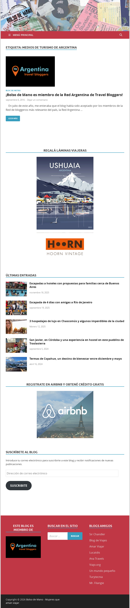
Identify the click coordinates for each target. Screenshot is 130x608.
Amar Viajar (96, 546)
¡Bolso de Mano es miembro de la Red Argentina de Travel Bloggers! (64, 94)
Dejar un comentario (37, 99)
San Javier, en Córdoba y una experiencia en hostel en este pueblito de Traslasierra (76, 341)
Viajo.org (95, 565)
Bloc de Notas (13, 90)
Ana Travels (96, 558)
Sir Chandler (97, 534)
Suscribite (18, 485)
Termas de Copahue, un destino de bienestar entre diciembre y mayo (75, 359)
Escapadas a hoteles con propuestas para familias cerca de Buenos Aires (74, 285)
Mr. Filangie (96, 583)
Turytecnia (96, 577)
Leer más (11, 118)
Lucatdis (94, 552)
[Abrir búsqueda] (120, 35)
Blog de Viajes (98, 540)
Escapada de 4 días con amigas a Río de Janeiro (60, 302)
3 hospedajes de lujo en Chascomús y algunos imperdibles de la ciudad (76, 321)
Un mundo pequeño (102, 571)
